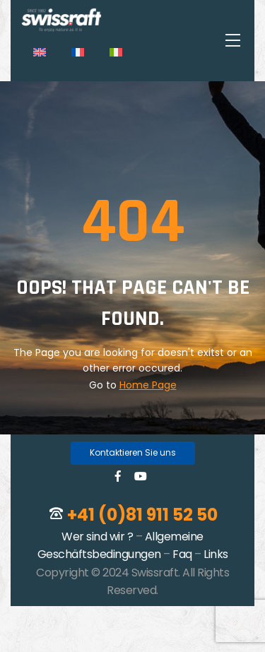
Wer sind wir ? (97, 536)
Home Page (148, 385)
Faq (182, 554)
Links (216, 554)
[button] (133, 453)
